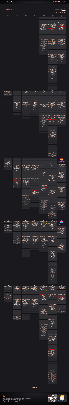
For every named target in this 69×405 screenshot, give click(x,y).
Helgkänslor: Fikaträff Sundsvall (52, 179)
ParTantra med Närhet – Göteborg (52, 28)
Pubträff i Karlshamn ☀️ (34, 297)
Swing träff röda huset (52, 368)
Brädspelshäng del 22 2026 (61, 187)
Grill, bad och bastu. (52, 323)
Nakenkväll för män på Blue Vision (35, 108)
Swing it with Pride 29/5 (43, 311)
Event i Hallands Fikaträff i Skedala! (8, 92)
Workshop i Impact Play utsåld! (52, 102)
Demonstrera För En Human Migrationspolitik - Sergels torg (61, 115)
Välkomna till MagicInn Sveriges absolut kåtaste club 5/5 (26, 108)
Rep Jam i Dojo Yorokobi (61, 43)
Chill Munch (61, 243)
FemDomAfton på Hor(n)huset (17, 227)
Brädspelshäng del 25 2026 (52, 306)
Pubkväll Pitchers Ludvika (17, 163)
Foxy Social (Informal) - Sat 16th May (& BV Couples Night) (52, 213)
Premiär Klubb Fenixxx (53, 69)
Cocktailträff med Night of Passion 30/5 (52, 334)
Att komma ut (61, 185)
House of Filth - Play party (25, 297)
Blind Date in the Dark (44, 187)
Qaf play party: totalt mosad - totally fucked (52, 194)
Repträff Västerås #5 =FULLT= (61, 45)
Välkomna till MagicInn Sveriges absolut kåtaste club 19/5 (17, 240)
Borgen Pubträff (35, 104)
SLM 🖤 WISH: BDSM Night (61, 56)
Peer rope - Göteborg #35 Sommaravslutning (61, 189)
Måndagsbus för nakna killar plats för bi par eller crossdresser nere (44, 41)
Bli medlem (63, 1)
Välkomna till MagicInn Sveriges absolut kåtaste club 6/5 (26, 110)
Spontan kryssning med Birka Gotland (35, 178)
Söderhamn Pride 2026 (26, 286)
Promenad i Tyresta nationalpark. (52, 106)
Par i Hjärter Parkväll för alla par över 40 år (44, 208)
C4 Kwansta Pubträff (44, 115)
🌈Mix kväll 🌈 (53, 151)
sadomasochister (5, 399)
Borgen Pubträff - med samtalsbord (35, 236)
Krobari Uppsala (52, 242)
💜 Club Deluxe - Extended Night (44, 39)
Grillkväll (44, 296)
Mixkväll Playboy (52, 130)
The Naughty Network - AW (43, 26)
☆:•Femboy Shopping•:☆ (52, 312)
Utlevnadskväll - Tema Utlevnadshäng (26, 178)
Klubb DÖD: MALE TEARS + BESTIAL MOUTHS (26, 236)
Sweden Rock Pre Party (52, 60)
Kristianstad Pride (52, 308)
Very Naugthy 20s (52, 255)
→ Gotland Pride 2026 (61, 166)
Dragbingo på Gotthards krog (17, 312)
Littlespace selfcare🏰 (62, 172)
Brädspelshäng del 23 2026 (52, 225)
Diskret (9, 401)
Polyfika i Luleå (8, 289)
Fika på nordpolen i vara (34, 171)
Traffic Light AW (44, 332)
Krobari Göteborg (26, 234)
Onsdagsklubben (26, 238)
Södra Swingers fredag (44, 336)
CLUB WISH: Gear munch (25, 176)
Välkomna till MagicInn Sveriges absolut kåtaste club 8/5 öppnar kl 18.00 (44, 123)
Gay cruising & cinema (44, 43)
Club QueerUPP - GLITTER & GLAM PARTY (52, 136)
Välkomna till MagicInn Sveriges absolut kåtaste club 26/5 (17, 316)
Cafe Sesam (17, 100)
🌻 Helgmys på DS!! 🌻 (44, 290)
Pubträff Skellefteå (43, 30)
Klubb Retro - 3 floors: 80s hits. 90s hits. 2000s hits (52, 353)
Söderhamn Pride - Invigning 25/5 (8, 287)
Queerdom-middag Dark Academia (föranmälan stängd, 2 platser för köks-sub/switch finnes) (61, 202)
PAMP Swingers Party (43, 334)
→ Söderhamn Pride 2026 (34, 286)
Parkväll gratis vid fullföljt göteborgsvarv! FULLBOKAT (52, 280)
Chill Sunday (61, 58)
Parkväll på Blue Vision (53, 77)
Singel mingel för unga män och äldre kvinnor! (52, 119)
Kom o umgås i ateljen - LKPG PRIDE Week (8, 221)
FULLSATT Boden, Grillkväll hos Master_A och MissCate (52, 338)
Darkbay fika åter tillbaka (52, 175)
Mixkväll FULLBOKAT (52, 380)
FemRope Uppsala (34, 190)
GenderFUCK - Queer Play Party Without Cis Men (44, 236)
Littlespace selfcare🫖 (62, 28)
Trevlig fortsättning (52, 253)
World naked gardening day (52, 26)
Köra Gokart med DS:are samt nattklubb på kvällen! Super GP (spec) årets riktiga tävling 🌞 (52, 319)
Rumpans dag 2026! (35, 163)
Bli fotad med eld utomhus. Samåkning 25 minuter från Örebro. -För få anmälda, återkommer (52, 302)
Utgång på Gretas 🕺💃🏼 (52, 264)
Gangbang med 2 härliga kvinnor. (61, 311)
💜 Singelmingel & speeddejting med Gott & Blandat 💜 (35, 192)
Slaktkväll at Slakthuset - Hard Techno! (52, 71)
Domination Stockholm (44, 22)
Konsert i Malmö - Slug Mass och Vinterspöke (26, 171)
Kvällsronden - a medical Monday (8, 164)
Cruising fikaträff (52, 295)
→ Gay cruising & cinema (52, 73)
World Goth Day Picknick (61, 294)
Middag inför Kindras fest (52, 325)
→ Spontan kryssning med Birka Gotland (44, 163)
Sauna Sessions (61, 245)
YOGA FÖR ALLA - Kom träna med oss (26, 240)
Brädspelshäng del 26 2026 (61, 298)
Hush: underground (43, 238)
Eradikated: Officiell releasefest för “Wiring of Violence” (44, 106)
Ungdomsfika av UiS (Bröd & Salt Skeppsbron (26, 223)
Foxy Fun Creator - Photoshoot (17, 318)
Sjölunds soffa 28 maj (35, 299)
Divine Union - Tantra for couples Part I (52, 236)
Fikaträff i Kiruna (61, 191)
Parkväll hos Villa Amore (53, 276)
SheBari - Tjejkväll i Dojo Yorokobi (52, 115)
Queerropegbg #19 (43, 300)
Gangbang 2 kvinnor (25, 205)
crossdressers (29, 398)
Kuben (17, 236)
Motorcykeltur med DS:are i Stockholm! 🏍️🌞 (61, 232)
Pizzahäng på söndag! (61, 54)
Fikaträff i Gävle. (17, 106)
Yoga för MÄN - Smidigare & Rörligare (26, 100)
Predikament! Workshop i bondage (61, 117)
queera (12, 399)
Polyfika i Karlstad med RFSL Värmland (17, 178)
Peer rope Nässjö (52, 234)
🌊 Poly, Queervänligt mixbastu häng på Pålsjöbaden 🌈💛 (35, 227)
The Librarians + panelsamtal (26, 165)
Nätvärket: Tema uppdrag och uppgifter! (52, 45)
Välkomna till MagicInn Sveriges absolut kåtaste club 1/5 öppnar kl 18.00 (44, 47)
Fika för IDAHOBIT (61, 200)
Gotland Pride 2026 (26, 163)
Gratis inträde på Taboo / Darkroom (26, 104)
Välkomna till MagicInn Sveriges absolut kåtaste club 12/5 (17, 186)
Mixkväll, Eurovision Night (52, 209)
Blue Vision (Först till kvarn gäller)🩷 (61, 206)
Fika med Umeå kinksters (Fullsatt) (17, 225)
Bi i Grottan (52, 164)
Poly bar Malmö (17, 169)
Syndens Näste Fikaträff (34, 223)
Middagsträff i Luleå (26, 180)
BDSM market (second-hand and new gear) (44, 24)
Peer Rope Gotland (17, 180)
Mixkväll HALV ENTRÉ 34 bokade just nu (52, 155)
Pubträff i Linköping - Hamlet (44, 37)
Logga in (57, 1)
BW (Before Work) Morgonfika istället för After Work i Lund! (26, 288)
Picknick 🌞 (52, 321)
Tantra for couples (52, 317)
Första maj (43, 49)
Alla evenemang (5, 5)
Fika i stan (52, 238)
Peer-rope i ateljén (43, 298)
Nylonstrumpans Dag (44, 164)
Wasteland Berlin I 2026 (61, 249)
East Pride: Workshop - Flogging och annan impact (17, 299)
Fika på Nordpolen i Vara (61, 300)
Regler (17, 400)
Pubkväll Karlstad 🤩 (44, 223)
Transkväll (25, 290)
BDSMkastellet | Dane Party (52, 121)
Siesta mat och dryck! (53, 132)
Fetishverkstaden (61, 30)
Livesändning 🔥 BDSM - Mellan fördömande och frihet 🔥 (52, 181)
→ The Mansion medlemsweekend (52, 221)
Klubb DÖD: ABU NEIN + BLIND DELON (44, 313)
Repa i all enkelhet (34, 176)
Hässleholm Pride (52, 227)
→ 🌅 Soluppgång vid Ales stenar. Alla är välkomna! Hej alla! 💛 (61, 22)
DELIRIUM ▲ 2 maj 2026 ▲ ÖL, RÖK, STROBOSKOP (52, 67)
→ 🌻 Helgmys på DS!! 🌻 (52, 290)
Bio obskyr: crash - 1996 (8, 295)
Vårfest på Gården (52, 39)
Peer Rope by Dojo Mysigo (43, 185)
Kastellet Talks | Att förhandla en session (26, 299)
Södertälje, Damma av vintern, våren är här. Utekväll (52, 56)
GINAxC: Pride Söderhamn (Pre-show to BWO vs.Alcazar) (52, 355)
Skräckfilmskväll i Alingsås (52, 123)
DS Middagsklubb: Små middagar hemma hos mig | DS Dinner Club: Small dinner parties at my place (52, 22)
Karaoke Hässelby (25, 102)
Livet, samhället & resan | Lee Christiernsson (44, 294)
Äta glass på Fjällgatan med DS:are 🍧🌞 (61, 241)
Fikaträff (17, 104)
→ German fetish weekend (61, 164)
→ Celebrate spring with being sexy (61, 26)
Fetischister (25, 398)
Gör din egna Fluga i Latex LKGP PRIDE (26, 227)
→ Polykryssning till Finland (52, 163)
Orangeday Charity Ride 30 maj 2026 (52, 294)
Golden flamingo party (44, 189)
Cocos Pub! (52, 58)
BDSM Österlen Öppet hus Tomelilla (61, 52)
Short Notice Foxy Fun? (61, 62)
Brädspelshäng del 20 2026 (61, 106)
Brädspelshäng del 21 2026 (35, 165)
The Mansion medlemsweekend (44, 221)
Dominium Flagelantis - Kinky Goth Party (52, 54)
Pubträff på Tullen (25, 225)
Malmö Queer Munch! (26, 182)
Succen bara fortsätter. (44, 125)
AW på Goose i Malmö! (44, 176)
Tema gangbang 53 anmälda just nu (17, 242)
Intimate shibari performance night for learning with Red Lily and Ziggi (35, 181)
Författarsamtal (35, 179)
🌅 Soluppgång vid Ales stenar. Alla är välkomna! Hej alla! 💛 (52, 24)
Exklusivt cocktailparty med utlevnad (52, 52)
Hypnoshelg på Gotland (43, 288)
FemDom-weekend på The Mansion (44, 292)
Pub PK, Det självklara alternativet (8, 161)
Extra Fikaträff (35, 102)
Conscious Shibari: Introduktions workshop (52, 104)
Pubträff (44, 102)
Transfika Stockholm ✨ (17, 288)
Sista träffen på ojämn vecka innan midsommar (52, 149)
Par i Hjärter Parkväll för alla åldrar (44, 51)
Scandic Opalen (35, 240)
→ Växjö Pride (26, 91)
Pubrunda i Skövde (52, 257)
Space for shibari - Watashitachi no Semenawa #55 (61, 102)
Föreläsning (43, 174)
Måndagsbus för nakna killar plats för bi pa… (8, 94)
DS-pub (44, 225)
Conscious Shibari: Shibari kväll (52, 117)
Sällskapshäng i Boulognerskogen (52, 336)
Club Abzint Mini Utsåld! (52, 134)
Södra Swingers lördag (52, 370)
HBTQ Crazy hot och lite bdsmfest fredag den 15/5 (44, 206)
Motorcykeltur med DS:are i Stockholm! (61, 37)
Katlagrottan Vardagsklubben (43, 45)
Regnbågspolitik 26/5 (17, 290)
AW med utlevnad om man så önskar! (44, 307)
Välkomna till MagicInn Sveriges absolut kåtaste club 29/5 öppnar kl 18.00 (44, 330)
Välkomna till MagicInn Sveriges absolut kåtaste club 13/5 (26, 201)
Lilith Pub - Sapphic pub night (44, 104)
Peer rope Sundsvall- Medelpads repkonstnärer (17, 167)
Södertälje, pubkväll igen (52, 349)
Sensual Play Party (34, 100)
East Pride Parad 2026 (53, 304)
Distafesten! (52, 240)
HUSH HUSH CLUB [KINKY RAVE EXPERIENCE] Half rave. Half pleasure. (44, 322)
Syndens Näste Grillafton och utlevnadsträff (52, 188)
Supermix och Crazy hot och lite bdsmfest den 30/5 (52, 372)
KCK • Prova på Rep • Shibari (61, 41)
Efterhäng (26, 193)
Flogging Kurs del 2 (52, 37)
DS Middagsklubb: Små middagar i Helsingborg (52, 223)
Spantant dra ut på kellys (52, 201)
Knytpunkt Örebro (34, 169)
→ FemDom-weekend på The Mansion (52, 292)
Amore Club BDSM (52, 332)
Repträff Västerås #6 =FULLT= (61, 193)
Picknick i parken (17, 223)
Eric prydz (43, 117)
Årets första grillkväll (26, 167)
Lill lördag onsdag (26, 255)
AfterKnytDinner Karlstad (43, 28)
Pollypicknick (44, 172)
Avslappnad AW (35, 234)
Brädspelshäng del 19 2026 (61, 39)
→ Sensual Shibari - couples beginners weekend (61, 91)
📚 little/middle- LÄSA (26, 221)
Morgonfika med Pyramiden (35, 221)
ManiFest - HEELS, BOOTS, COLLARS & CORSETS (52, 351)
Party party (52, 211)
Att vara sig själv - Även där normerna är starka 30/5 (52, 310)
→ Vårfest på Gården (61, 24)
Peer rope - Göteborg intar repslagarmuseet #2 (61, 176)
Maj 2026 (7, 9)
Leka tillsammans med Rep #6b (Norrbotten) (52, 100)
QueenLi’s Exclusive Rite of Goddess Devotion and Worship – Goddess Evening (52, 128)
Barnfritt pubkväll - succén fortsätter (61, 123)
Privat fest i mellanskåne (52, 196)
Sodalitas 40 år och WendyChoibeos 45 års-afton (35, 301)
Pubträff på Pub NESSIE (26, 169)
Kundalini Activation (61, 119)
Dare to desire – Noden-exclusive (26, 184)
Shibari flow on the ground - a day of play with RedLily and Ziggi (52, 30)
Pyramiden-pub (17, 303)
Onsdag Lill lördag (26, 318)
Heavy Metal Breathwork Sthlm (35, 188)
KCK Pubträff (44, 309)
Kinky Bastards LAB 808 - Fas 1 (44, 198)
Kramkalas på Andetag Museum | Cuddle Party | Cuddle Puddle (35, 303)
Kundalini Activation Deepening (8, 224)
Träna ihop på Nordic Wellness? (35, 194)
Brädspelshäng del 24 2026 (61, 234)
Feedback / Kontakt (21, 400)
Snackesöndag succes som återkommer (61, 60)
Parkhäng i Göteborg (52, 251)
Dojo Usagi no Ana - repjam (8, 226)
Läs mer (22, 399)
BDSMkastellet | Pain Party (52, 190)
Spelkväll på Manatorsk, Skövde (44, 183)
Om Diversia (14, 400)
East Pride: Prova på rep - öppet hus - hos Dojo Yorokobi (35, 288)
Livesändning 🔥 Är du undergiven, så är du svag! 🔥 (52, 41)
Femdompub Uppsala (44, 100)
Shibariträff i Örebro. (17, 171)
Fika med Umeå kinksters (17, 102)
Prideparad (52, 177)
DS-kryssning (52, 249)
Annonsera (25, 400)
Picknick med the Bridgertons (62, 100)
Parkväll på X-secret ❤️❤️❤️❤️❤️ (52, 215)
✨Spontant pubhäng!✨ (52, 192)
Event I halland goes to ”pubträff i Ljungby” (52, 43)
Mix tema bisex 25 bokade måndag (44, 210)
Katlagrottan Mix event (52, 272)
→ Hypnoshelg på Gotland (52, 288)
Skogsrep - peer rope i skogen (62, 178)
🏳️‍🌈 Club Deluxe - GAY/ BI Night (53, 203)
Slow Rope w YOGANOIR (61, 228)
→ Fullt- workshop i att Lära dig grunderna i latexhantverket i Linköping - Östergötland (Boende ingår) (61, 170)
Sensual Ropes (44, 315)
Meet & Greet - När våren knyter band (35, 167)
